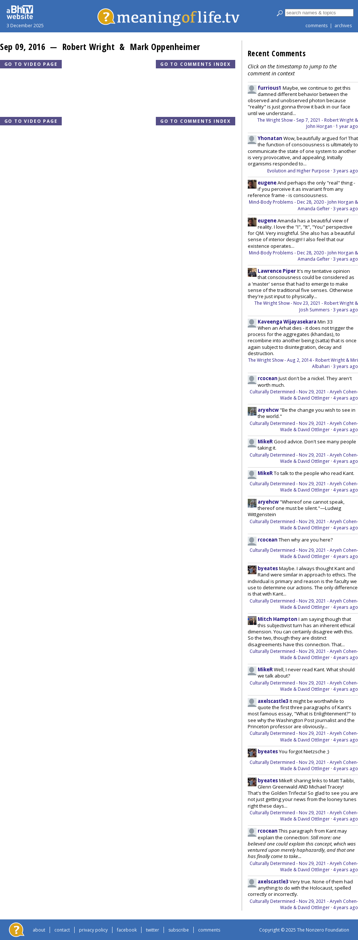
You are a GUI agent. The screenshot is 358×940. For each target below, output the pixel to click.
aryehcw (268, 410)
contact (62, 930)
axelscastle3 (273, 701)
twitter (152, 930)
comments (316, 25)
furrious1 (270, 88)
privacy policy (93, 930)
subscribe (178, 930)
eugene (267, 182)
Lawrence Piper (277, 271)
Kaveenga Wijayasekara (287, 321)
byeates (268, 568)
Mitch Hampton (277, 619)
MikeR (265, 441)
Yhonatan (270, 138)
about (39, 930)
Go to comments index (195, 64)
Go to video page (31, 64)
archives (343, 25)
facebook (127, 930)
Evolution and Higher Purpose (298, 171)
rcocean (268, 378)
